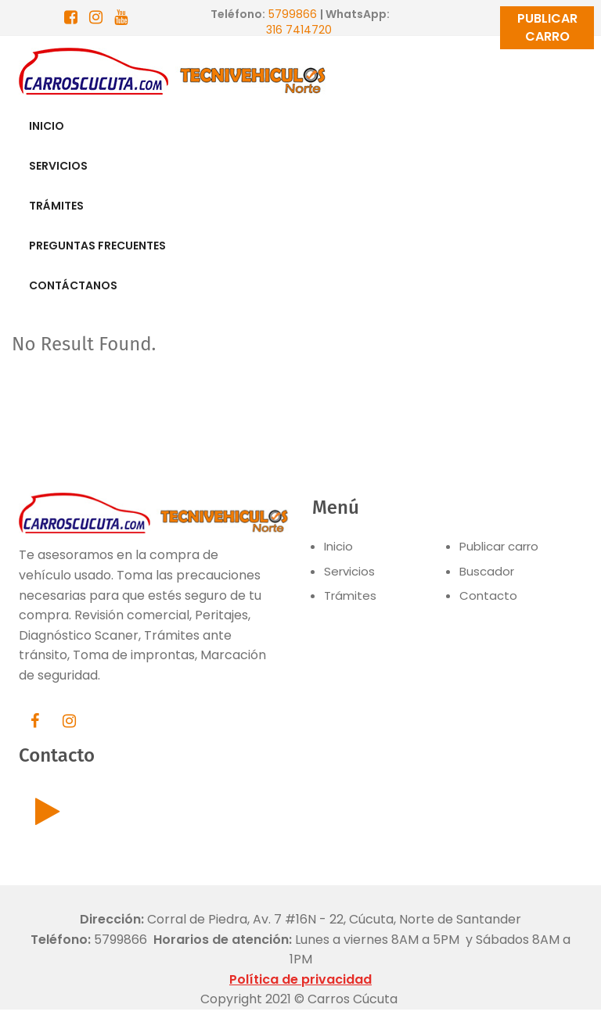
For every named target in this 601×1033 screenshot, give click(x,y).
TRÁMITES (56, 205)
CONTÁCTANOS (73, 285)
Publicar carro (498, 546)
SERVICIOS (58, 166)
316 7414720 (300, 30)
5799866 (292, 14)
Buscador (486, 571)
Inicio (338, 546)
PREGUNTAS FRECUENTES (97, 245)
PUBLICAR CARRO (547, 27)
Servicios (349, 571)
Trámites (350, 595)
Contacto (488, 595)
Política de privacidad (300, 979)
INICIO (46, 126)
